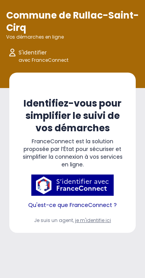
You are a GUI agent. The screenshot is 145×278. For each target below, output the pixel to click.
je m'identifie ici (93, 220)
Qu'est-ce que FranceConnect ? (72, 205)
